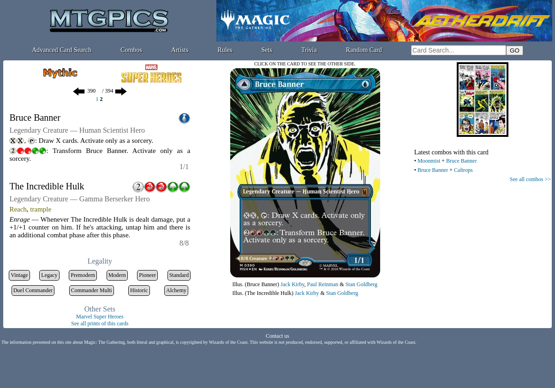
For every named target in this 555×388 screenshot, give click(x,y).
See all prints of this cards (99, 323)
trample (40, 209)
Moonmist (429, 161)
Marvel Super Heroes (100, 316)
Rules (225, 50)
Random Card (364, 50)
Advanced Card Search (61, 50)
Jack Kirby (292, 284)
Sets (267, 50)
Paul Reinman (323, 284)
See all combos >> (530, 179)
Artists (179, 50)
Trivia (309, 50)
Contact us (277, 336)
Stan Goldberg (361, 284)
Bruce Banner (461, 161)
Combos (131, 50)
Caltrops (463, 170)
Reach (17, 209)
